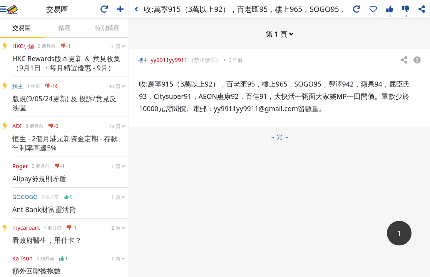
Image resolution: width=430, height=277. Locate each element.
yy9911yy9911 (169, 59)
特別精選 (107, 27)
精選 (64, 27)
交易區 (21, 27)
